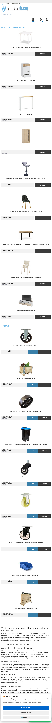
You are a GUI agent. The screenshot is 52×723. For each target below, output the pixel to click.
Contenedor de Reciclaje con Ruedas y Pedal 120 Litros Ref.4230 (26, 444)
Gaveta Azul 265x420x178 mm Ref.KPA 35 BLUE (26, 575)
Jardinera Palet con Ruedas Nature (26, 608)
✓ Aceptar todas (26, 707)
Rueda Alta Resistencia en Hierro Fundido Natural (26, 411)
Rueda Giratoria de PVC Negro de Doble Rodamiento (26, 542)
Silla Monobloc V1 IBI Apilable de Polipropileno (26, 277)
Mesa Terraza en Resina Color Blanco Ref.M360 (26, 47)
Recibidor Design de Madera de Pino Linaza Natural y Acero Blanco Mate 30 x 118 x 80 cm (26, 113)
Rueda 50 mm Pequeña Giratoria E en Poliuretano (26, 477)
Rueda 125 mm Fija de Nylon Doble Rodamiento (26, 510)
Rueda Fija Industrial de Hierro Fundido (26, 345)
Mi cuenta (40, 20)
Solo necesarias (26, 712)
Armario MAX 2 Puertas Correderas (26, 146)
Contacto (33, 20)
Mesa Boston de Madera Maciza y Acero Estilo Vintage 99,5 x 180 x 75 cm (26, 244)
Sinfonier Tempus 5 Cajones (26, 80)
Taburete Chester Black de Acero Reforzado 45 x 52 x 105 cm (26, 178)
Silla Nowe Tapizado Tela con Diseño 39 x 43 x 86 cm (26, 211)
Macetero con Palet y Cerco (26, 378)
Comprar (42, 53)
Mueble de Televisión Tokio (26, 310)
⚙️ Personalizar (26, 717)
